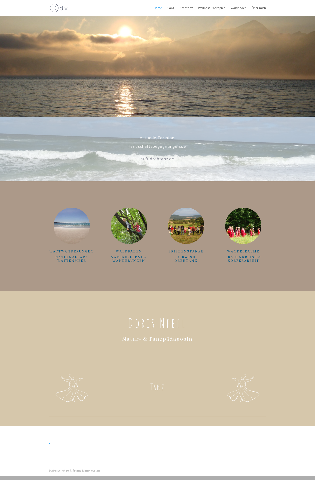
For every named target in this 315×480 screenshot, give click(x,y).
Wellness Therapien (211, 8)
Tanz (170, 8)
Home (158, 8)
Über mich (259, 8)
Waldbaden (238, 8)
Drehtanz (186, 8)
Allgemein (58, 443)
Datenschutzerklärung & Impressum (74, 470)
